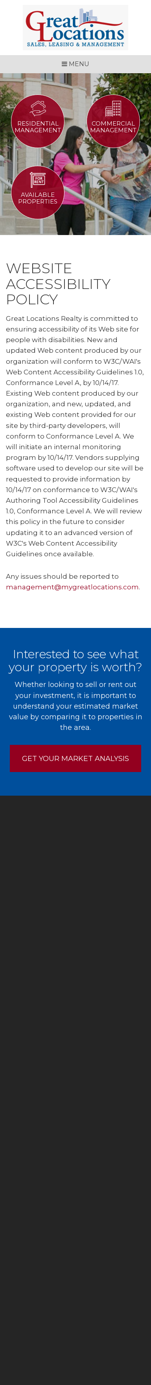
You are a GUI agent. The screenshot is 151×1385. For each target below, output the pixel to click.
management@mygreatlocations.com (72, 587)
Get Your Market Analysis (75, 758)
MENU (75, 64)
